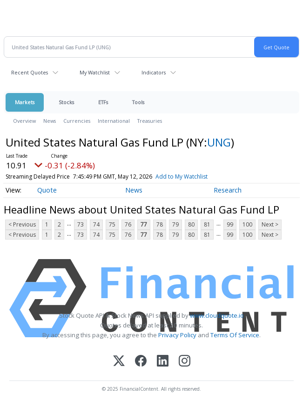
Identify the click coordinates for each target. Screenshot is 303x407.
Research (228, 190)
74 (96, 224)
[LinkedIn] (162, 361)
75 (112, 224)
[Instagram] (184, 361)
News (49, 120)
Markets (24, 102)
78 (159, 224)
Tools (138, 102)
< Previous (22, 224)
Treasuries (149, 120)
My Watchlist (95, 72)
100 (247, 224)
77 (144, 224)
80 (191, 224)
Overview (24, 120)
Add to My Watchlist (181, 176)
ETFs (103, 102)
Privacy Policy (177, 335)
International (114, 120)
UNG (219, 142)
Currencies (76, 120)
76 (128, 224)
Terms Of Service (234, 335)
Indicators (153, 72)
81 (207, 224)
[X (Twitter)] (118, 361)
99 (230, 224)
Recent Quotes (29, 72)
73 (80, 224)
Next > (270, 224)
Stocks (66, 102)
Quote (47, 190)
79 (175, 224)
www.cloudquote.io (217, 315)
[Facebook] (140, 361)
